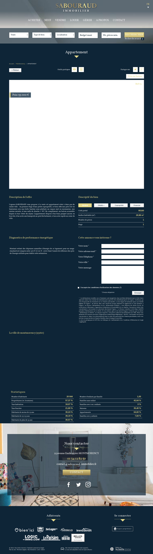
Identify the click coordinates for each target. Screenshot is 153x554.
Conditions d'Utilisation (130, 320)
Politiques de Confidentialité (111, 320)
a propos (102, 20)
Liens (38, 549)
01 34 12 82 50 (76, 459)
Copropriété (119, 205)
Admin (43, 549)
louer (74, 20)
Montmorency (20, 64)
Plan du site (12, 549)
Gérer (87, 20)
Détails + (101, 205)
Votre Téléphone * (86, 257)
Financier (137, 205)
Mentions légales (22, 549)
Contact (119, 20)
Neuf (47, 20)
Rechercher (134, 35)
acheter (34, 20)
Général (85, 205)
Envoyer (138, 293)
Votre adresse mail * (87, 251)
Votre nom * (83, 246)
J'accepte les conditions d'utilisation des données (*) (100, 287)
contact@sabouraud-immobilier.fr (76, 464)
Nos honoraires (32, 549)
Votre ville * (83, 262)
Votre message (84, 267)
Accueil (11, 64)
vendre (60, 20)
